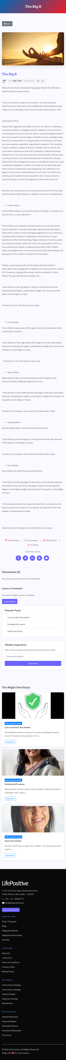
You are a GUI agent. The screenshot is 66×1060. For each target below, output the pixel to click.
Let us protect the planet (18, 617)
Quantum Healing (10, 999)
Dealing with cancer (16, 624)
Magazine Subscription (12, 935)
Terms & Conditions (11, 962)
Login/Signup (10, 601)
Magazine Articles (10, 930)
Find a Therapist (9, 921)
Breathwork (7, 1003)
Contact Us (7, 958)
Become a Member (11, 910)
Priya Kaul (6, 1035)
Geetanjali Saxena (10, 1026)
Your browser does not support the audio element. (26, 81)
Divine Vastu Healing (11, 985)
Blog (4, 926)
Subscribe (33, 663)
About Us (6, 953)
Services (5, 940)
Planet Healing (8, 994)
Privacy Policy (8, 967)
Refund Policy (8, 971)
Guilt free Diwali (14, 631)
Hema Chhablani (9, 1021)
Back (7, 23)
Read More (10, 742)
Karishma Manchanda (11, 1030)
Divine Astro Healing (11, 989)
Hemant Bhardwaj (10, 1017)
